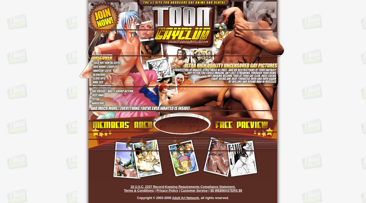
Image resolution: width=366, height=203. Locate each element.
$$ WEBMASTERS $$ (226, 190)
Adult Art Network (185, 198)
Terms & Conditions (139, 190)
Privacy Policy (167, 190)
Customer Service (194, 190)
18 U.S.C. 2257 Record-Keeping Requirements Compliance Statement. (182, 187)
